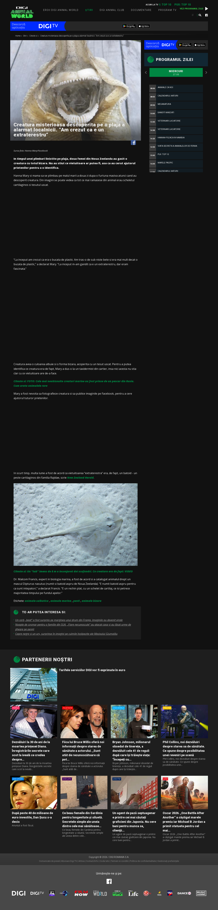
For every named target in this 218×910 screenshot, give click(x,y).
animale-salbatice (36, 601)
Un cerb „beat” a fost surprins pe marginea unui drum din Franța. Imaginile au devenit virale (69, 620)
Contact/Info (92, 861)
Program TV (167, 10)
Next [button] (206, 72)
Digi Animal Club (112, 10)
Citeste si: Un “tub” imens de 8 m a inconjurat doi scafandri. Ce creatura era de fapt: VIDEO (73, 571)
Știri (89, 10)
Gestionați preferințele (168, 861)
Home (18, 36)
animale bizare (91, 601)
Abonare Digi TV (69, 861)
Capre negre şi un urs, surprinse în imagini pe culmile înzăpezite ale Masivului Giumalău (66, 634)
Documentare (141, 10)
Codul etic (104, 861)
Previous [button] (146, 72)
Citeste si (33, 36)
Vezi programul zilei (191, 9)
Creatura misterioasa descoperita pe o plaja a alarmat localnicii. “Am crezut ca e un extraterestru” (82, 36)
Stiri (25, 36)
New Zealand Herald (80, 477)
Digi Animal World (22, 12)
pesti (76, 601)
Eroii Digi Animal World (61, 10)
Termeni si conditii (119, 861)
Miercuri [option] (176, 73)
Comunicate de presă (49, 861)
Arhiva (81, 861)
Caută (200, 15)
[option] (176, 162)
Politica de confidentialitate (143, 861)
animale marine (60, 601)
